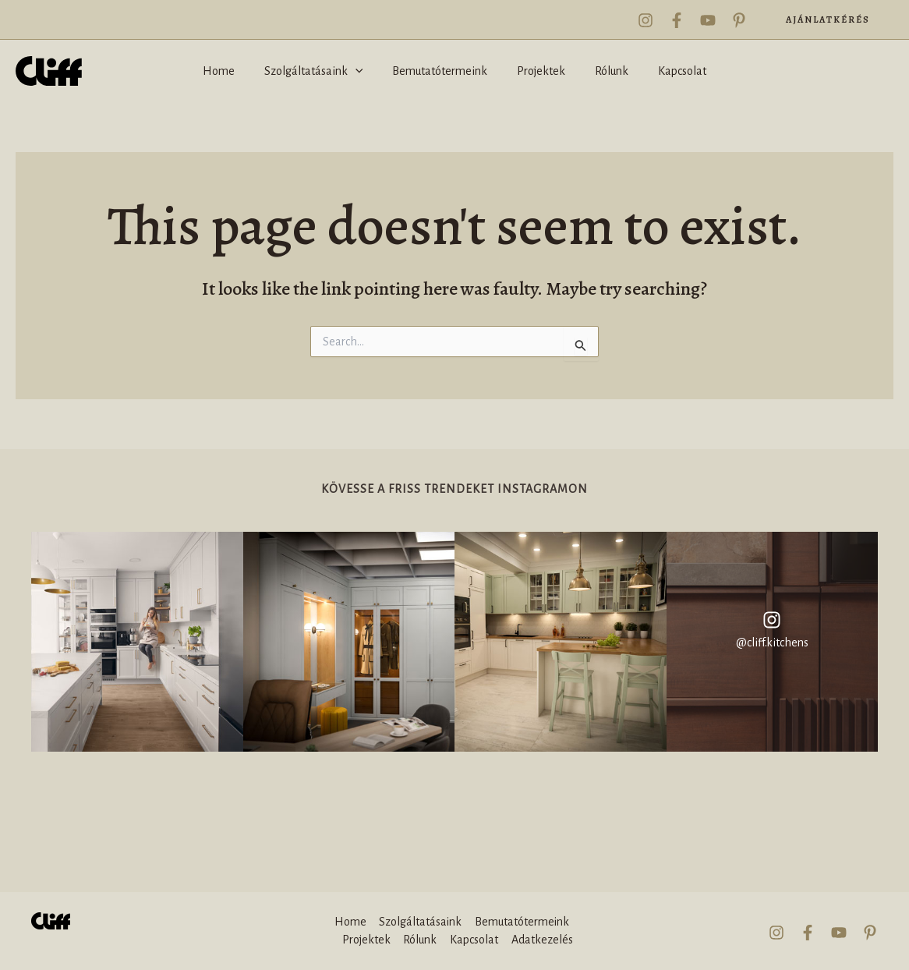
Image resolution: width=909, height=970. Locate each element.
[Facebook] (676, 20)
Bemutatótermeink (521, 922)
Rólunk (420, 939)
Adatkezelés (541, 939)
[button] (827, 19)
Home (350, 922)
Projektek (367, 939)
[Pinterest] (739, 20)
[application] (362, 71)
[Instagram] (645, 20)
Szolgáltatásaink (420, 922)
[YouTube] (708, 20)
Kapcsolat (474, 939)
